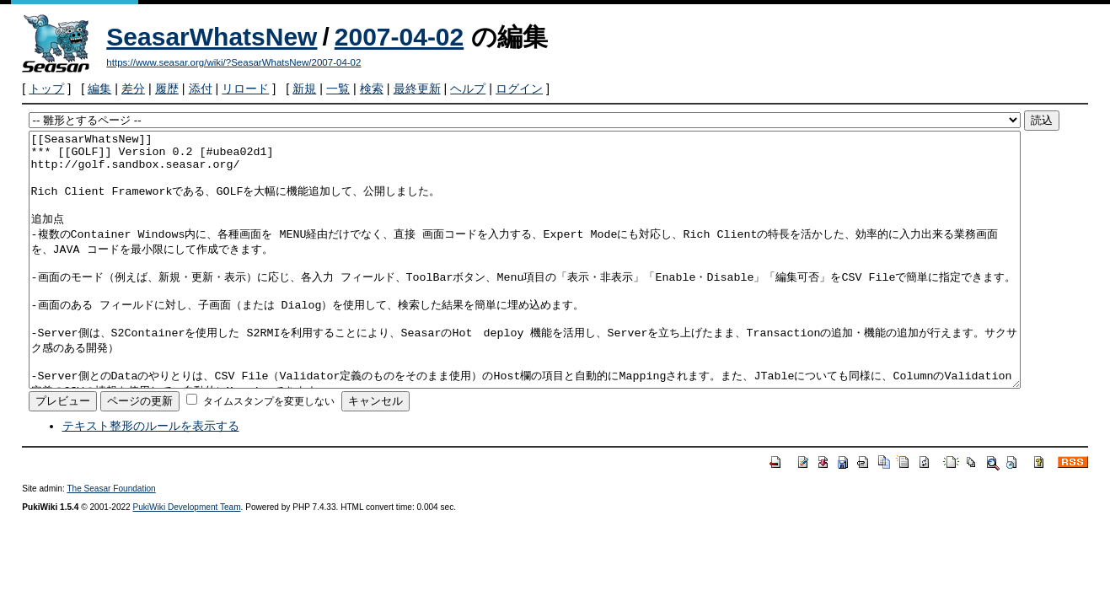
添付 (200, 88)
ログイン (519, 88)
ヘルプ (467, 88)
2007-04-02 (399, 37)
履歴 (167, 88)
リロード (245, 88)
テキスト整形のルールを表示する (150, 476)
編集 (99, 88)
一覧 (338, 88)
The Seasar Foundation (111, 539)
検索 (371, 88)
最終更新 (417, 88)
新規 (304, 88)
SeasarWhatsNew (211, 37)
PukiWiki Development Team (187, 557)
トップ (46, 88)
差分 (133, 88)
